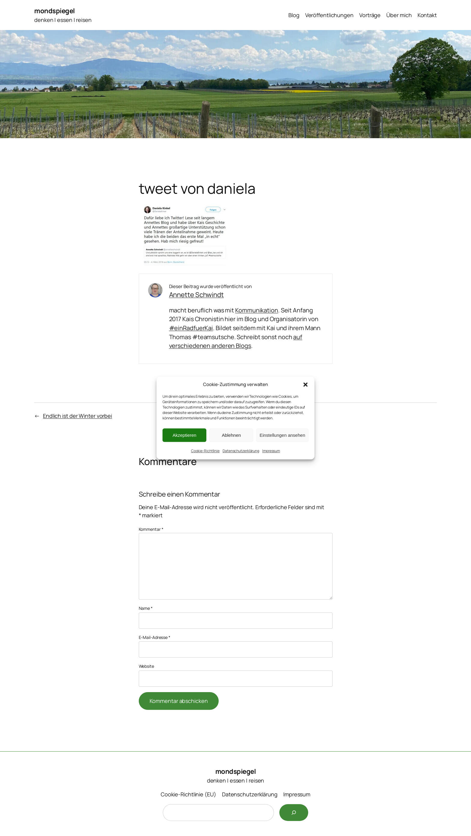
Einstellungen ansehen (282, 435)
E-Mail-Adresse (154, 637)
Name (146, 608)
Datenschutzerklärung (241, 450)
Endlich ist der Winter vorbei (77, 415)
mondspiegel (54, 10)
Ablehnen (231, 435)
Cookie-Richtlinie (205, 450)
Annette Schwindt (196, 294)
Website (146, 666)
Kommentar (151, 529)
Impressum (271, 450)
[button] (305, 385)
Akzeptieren (184, 435)
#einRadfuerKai (191, 328)
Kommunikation (256, 310)
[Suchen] (293, 812)
